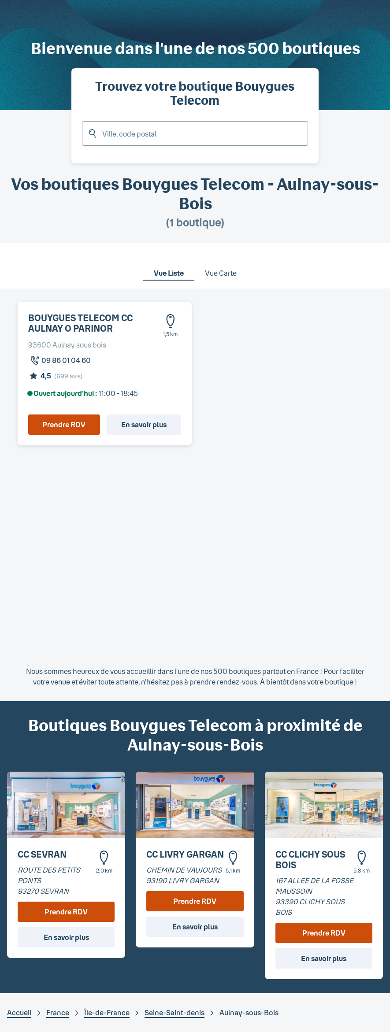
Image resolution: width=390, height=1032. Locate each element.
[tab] (168, 267)
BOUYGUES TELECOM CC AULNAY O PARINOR (80, 322)
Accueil (19, 1012)
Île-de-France (107, 1012)
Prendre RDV (63, 424)
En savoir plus (144, 424)
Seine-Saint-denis (174, 1012)
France (57, 1012)
